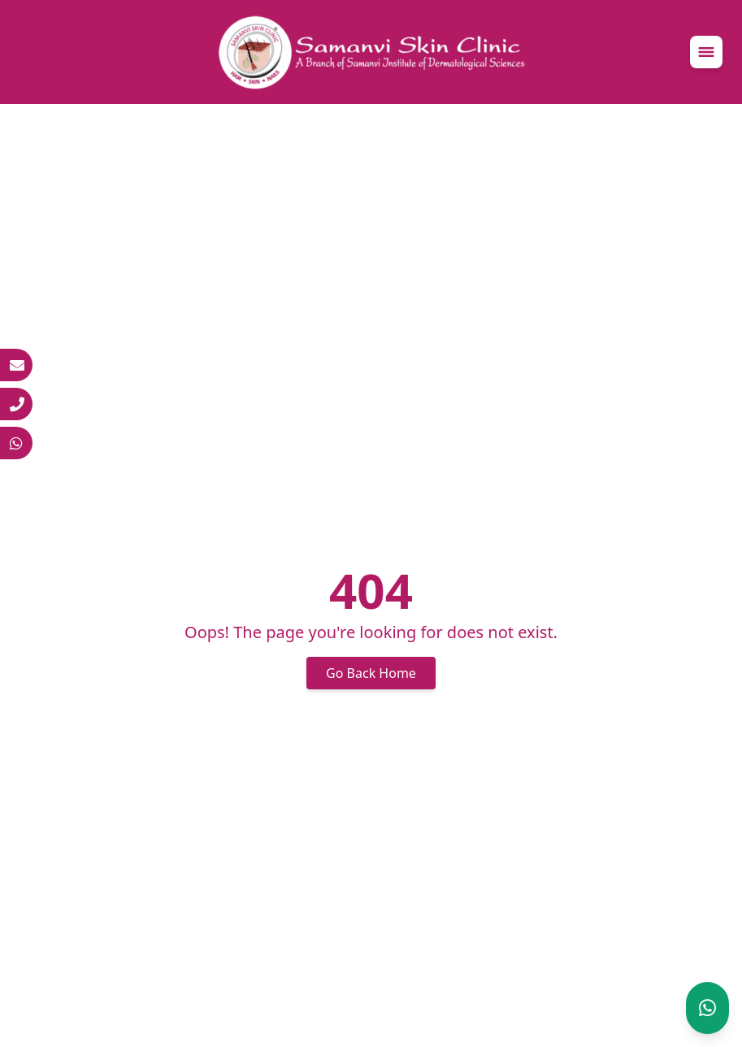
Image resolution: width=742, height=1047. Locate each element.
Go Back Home (371, 673)
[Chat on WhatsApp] (707, 1008)
